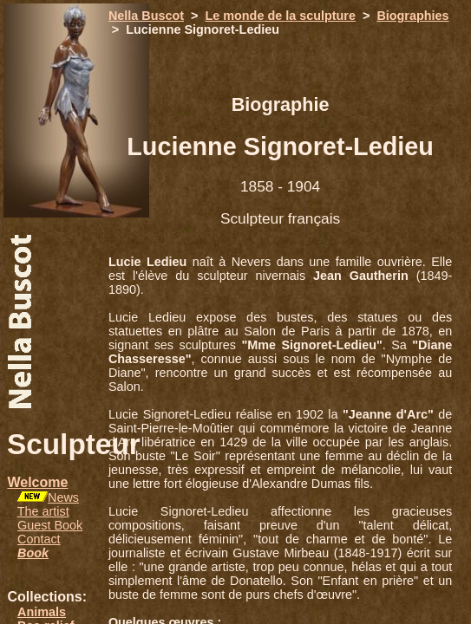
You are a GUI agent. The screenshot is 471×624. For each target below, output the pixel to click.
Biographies (412, 16)
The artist (43, 511)
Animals (41, 612)
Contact (39, 539)
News (63, 497)
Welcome (37, 482)
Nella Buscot (146, 16)
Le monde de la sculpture (280, 16)
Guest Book (49, 525)
